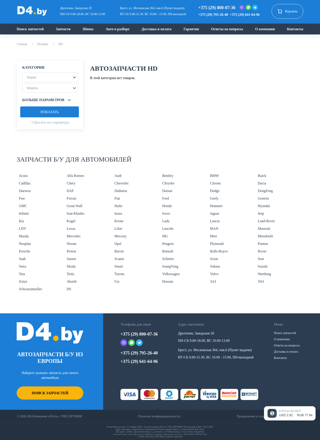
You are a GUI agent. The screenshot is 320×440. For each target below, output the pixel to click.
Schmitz (168, 259)
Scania (119, 259)
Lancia (215, 221)
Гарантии (191, 29)
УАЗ (261, 281)
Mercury (120, 236)
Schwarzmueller (30, 289)
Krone (118, 221)
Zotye (23, 281)
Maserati (264, 228)
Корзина (287, 11)
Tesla (70, 274)
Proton (71, 251)
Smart (118, 266)
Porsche (24, 251)
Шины (88, 29)
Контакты (295, 29)
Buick (262, 176)
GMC (23, 206)
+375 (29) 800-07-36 (217, 7)
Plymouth (217, 244)
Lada (165, 221)
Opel (117, 244)
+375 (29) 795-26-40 (213, 14)
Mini (213, 236)
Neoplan (25, 244)
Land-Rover (266, 221)
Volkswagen (171, 274)
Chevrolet (121, 183)
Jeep (261, 213)
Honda (167, 206)
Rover (262, 251)
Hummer (216, 206)
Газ (116, 281)
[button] (50, 77)
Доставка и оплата (157, 29)
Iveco (166, 213)
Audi (118, 176)
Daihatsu (120, 191)
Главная (22, 44)
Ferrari (71, 198)
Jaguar (214, 213)
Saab (22, 259)
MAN (214, 228)
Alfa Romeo (75, 176)
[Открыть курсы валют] (290, 413)
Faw (22, 198)
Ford (165, 198)
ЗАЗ (213, 281)
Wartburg (264, 274)
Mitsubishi (265, 236)
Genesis (263, 198)
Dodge (215, 191)
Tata (22, 274)
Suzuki (263, 266)
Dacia (262, 183)
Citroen (215, 183)
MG (165, 236)
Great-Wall (74, 206)
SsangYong (170, 266)
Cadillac (25, 183)
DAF (70, 191)
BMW (214, 176)
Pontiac (263, 244)
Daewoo (25, 191)
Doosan (167, 281)
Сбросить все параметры (50, 122)
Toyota (119, 274)
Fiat (117, 198)
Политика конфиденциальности (159, 416)
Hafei (118, 206)
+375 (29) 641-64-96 (245, 14)
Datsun (167, 191)
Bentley (167, 176)
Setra (22, 266)
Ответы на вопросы (227, 29)
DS (69, 289)
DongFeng (265, 191)
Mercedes (73, 236)
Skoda (71, 266)
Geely (214, 198)
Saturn (71, 259)
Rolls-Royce (219, 251)
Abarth (71, 281)
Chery (71, 183)
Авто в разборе (117, 29)
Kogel (71, 221)
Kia (21, 221)
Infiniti (24, 213)
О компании (265, 29)
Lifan (118, 228)
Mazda (24, 236)
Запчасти (63, 29)
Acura (23, 176)
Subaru (215, 266)
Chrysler (168, 183)
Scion (214, 259)
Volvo (214, 274)
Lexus (71, 228)
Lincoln (167, 228)
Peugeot (168, 244)
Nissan (71, 244)
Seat (261, 259)
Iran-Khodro (75, 213)
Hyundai (42, 44)
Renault (167, 251)
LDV (22, 228)
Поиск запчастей (30, 29)
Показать (49, 112)
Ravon (119, 251)
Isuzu (118, 213)
